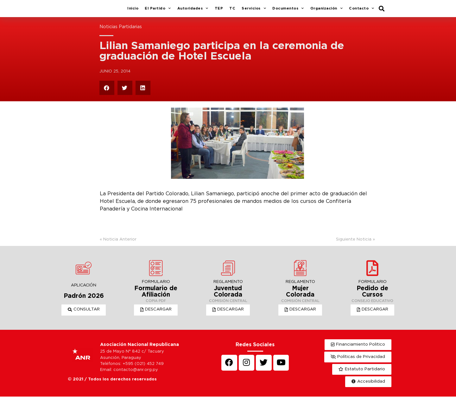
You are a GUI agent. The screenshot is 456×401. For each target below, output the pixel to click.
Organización (326, 11)
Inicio (132, 10)
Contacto (361, 11)
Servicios (254, 11)
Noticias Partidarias (120, 31)
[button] (83, 314)
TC (232, 10)
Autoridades (192, 11)
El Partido (158, 11)
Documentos (288, 11)
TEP (219, 10)
